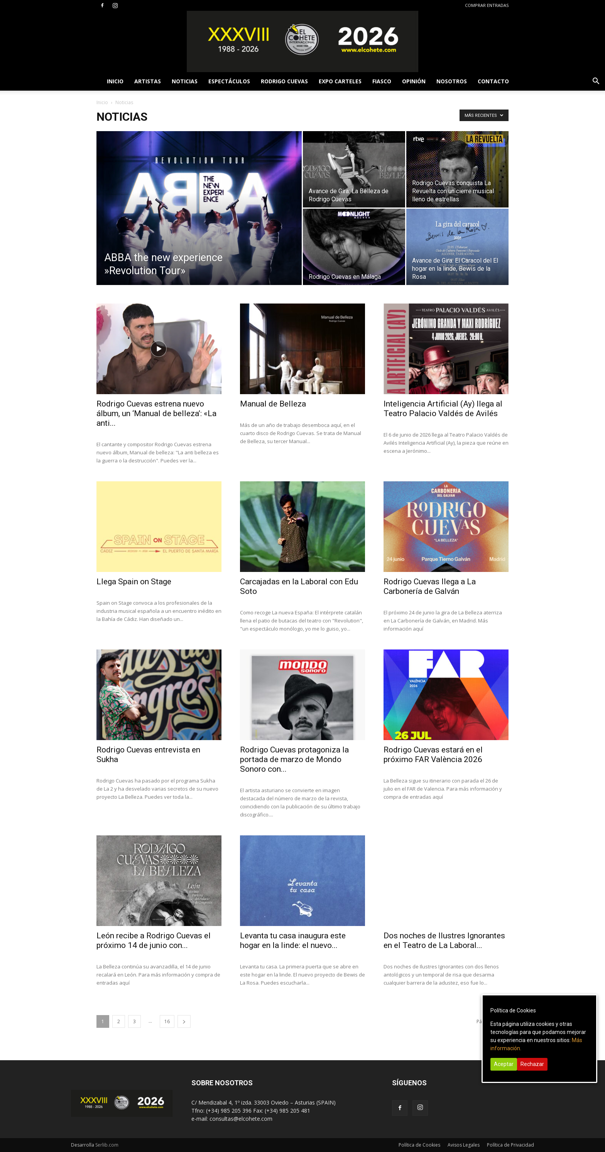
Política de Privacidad (510, 1145)
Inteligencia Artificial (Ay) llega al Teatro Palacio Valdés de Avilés (443, 408)
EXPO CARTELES (340, 81)
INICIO (115, 81)
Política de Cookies (419, 1145)
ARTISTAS (147, 81)
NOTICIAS (185, 81)
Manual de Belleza (273, 403)
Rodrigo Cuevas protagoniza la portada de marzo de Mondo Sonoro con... (294, 759)
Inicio (102, 102)
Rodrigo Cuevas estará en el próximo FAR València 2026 (433, 754)
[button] (595, 82)
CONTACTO (493, 81)
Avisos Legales (464, 1145)
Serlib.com (106, 1145)
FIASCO (381, 81)
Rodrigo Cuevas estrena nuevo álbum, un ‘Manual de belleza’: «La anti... (156, 413)
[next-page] (184, 1021)
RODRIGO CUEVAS (284, 81)
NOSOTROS (451, 81)
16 (167, 1021)
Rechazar (532, 1064)
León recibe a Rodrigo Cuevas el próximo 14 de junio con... (153, 940)
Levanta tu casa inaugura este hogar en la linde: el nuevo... (293, 940)
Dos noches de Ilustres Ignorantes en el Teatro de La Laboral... (444, 940)
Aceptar (504, 1064)
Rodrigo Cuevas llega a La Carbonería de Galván (430, 586)
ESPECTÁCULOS (229, 81)
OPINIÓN (414, 81)
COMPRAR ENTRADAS (487, 5)
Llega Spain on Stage (133, 581)
